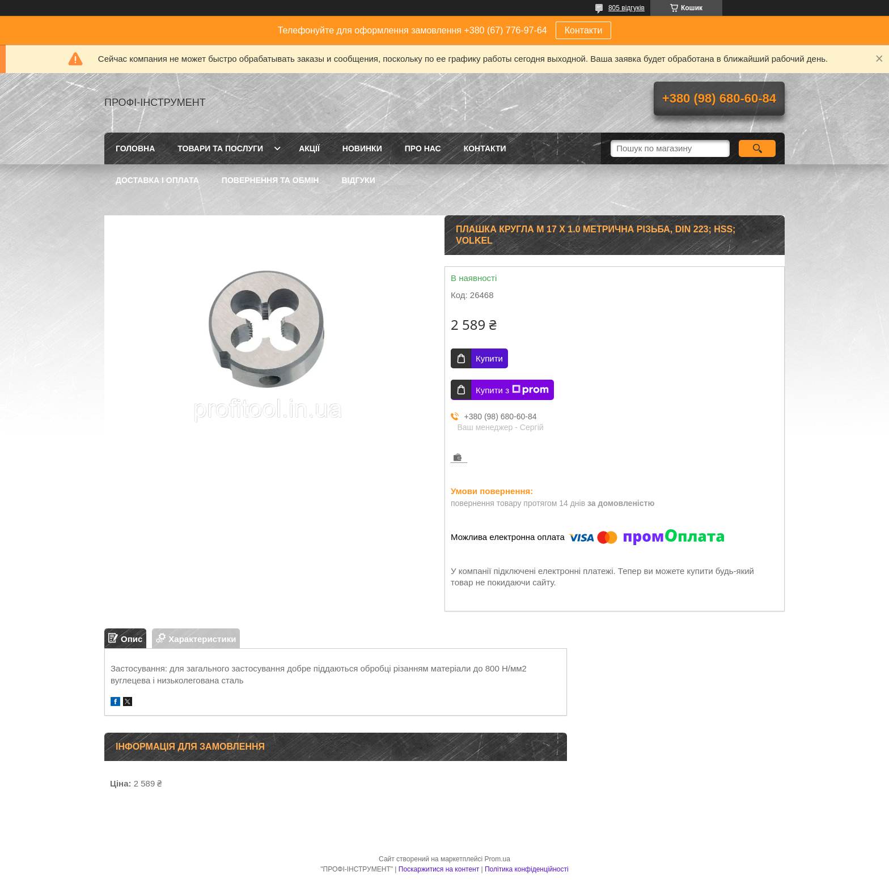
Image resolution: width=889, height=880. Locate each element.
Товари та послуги (220, 148)
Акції (309, 148)
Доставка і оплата (157, 180)
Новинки (362, 148)
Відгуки (358, 180)
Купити (489, 358)
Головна (135, 148)
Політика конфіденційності (527, 869)
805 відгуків (626, 8)
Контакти (584, 30)
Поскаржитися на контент (439, 869)
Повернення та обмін (270, 180)
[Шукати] (757, 148)
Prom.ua (497, 859)
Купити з (512, 390)
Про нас (423, 148)
